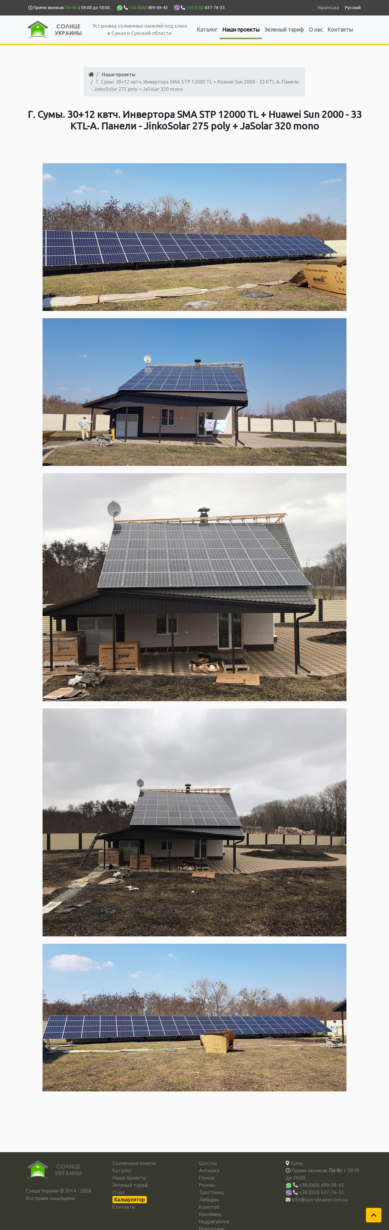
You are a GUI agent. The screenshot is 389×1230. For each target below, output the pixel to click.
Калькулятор (129, 1199)
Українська (328, 7)
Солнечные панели (134, 1163)
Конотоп (209, 1207)
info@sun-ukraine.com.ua (320, 1199)
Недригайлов (214, 1221)
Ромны (207, 1185)
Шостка (208, 1163)
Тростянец (211, 1192)
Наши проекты (241, 29)
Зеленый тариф (284, 29)
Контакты (340, 29)
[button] (374, 1215)
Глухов (207, 1177)
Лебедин (209, 1199)
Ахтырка (209, 1170)
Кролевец (210, 1214)
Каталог (207, 29)
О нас (315, 29)
